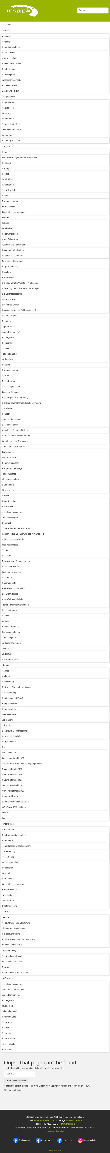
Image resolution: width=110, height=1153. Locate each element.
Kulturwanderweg (10, 234)
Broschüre (6, 272)
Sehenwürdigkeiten (10, 463)
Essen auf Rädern (10, 425)
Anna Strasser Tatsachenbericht (16, 846)
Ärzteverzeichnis (9, 58)
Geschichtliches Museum (13, 212)
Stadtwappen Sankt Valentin (14, 835)
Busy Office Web (55, 1150)
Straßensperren (9, 74)
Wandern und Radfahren (13, 256)
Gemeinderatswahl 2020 (13, 785)
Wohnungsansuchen (11, 140)
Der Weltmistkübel (10, 594)
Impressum (50, 1131)
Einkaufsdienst (8, 381)
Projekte (5, 967)
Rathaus (6, 665)
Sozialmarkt (7, 408)
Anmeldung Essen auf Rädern (15, 430)
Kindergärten (8, 185)
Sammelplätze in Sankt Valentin (16, 528)
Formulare (6, 113)
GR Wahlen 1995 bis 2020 (14, 807)
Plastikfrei (6, 556)
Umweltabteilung (9, 501)
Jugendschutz (8, 326)
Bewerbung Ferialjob (11, 736)
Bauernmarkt (8, 485)
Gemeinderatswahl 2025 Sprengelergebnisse (22, 763)
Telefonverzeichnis (66, 1124)
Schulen (5, 174)
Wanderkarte (8, 277)
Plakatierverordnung (11, 934)
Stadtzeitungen (8, 69)
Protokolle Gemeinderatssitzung (16, 687)
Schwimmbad (8, 1033)
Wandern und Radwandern (14, 245)
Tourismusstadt (9, 474)
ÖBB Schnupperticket (11, 129)
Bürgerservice (8, 96)
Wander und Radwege (12, 468)
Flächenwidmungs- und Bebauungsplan (19, 157)
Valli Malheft (7, 359)
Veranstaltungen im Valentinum (16, 923)
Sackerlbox (7, 577)
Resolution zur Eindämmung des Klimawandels (23, 534)
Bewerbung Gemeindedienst (15, 731)
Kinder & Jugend (9, 316)
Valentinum (7, 1049)
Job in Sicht (7, 720)
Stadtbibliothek (8, 190)
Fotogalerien (7, 868)
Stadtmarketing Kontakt (12, 956)
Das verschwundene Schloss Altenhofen (20, 310)
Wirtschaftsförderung (11, 643)
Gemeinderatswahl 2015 (13, 791)
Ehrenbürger (7, 840)
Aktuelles (6, 30)
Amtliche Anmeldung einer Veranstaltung (20, 939)
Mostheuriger (8, 490)
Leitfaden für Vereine (11, 572)
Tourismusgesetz (9, 637)
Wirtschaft (6, 616)
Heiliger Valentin (9, 889)
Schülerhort (7, 343)
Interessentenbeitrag (11, 632)
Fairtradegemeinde (10, 862)
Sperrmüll (6, 523)
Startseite (6, 24)
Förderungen (8, 119)
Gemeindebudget (9, 692)
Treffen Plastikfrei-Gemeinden (15, 605)
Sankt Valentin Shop (11, 124)
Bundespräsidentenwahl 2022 (15, 802)
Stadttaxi (6, 550)
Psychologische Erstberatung (15, 397)
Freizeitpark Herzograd (12, 261)
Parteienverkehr (9, 742)
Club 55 (5, 376)
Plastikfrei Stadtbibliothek (13, 599)
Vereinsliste (7, 228)
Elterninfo (6, 321)
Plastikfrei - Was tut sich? (13, 588)
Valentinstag (7, 895)
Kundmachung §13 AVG (12, 698)
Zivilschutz (6, 648)
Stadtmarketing (9, 950)
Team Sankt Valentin (11, 419)
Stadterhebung (8, 851)
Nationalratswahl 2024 (12, 769)
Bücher (5, 196)
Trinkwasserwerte (10, 517)
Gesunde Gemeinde (11, 392)
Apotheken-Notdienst (11, 63)
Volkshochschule (9, 206)
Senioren (6, 414)
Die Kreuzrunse (9, 299)
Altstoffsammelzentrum (12, 512)
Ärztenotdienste (9, 53)
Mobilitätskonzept (10, 545)
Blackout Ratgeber (10, 659)
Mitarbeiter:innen (9, 714)
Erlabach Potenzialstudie (13, 539)
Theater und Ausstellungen (14, 928)
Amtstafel (6, 36)
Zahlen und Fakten (10, 91)
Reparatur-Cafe (9, 583)
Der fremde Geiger (10, 305)
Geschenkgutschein (11, 386)
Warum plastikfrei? (10, 566)
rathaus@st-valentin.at (44, 1120)
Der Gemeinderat (9, 752)
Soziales (6, 365)
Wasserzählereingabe (11, 80)
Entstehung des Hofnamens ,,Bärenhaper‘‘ (21, 288)
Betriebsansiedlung (10, 626)
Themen (6, 146)
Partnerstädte (8, 879)
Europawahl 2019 (10, 796)
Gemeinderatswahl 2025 (13, 758)
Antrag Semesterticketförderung (16, 436)
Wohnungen (7, 135)
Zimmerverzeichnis (10, 479)
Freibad (5, 223)
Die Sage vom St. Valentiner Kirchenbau (20, 283)
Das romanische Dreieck (13, 250)
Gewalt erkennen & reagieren (15, 441)
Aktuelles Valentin (10, 85)
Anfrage (5, 671)
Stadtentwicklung (9, 906)
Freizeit (5, 217)
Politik (4, 747)
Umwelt (5, 496)
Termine (6, 912)
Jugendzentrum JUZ (11, 332)
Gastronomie (8, 452)
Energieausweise (9, 703)
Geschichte (7, 873)
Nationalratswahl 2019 (12, 774)
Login (4, 818)
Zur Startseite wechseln (15, 1081)
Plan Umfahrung (9, 610)
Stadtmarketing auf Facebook (15, 972)
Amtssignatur (8, 682)
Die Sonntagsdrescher (12, 294)
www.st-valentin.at (74, 1120)
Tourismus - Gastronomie (13, 446)
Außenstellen (8, 978)
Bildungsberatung (10, 201)
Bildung (5, 168)
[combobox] (93, 10)
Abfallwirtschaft (9, 506)
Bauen (5, 152)
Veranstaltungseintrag (11, 945)
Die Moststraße (9, 457)
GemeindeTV (8, 900)
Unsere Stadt (8, 824)
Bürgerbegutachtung (11, 47)
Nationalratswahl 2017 (12, 780)
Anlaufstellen (8, 108)
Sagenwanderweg (10, 266)
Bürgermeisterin (9, 709)
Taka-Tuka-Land (9, 354)
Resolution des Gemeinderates (16, 561)
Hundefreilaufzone (10, 239)
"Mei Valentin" (8, 857)
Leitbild (5, 812)
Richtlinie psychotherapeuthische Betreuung (21, 403)
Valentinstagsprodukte (12, 961)
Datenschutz (60, 1131)
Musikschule (7, 179)
